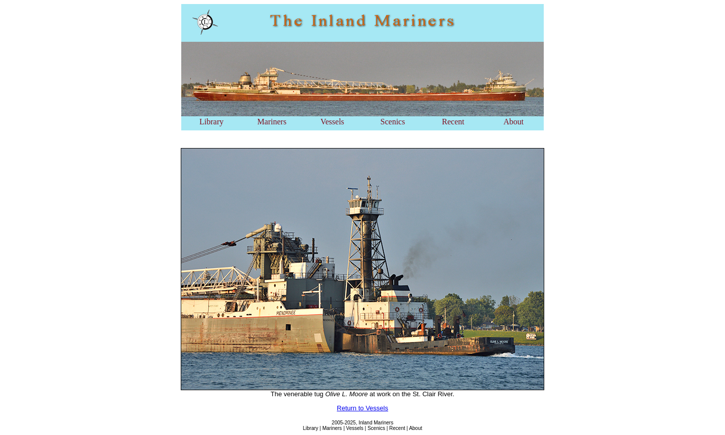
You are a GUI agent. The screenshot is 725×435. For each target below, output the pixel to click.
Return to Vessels (362, 408)
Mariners (271, 121)
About (513, 121)
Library (211, 121)
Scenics (393, 121)
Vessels (332, 121)
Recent (453, 121)
